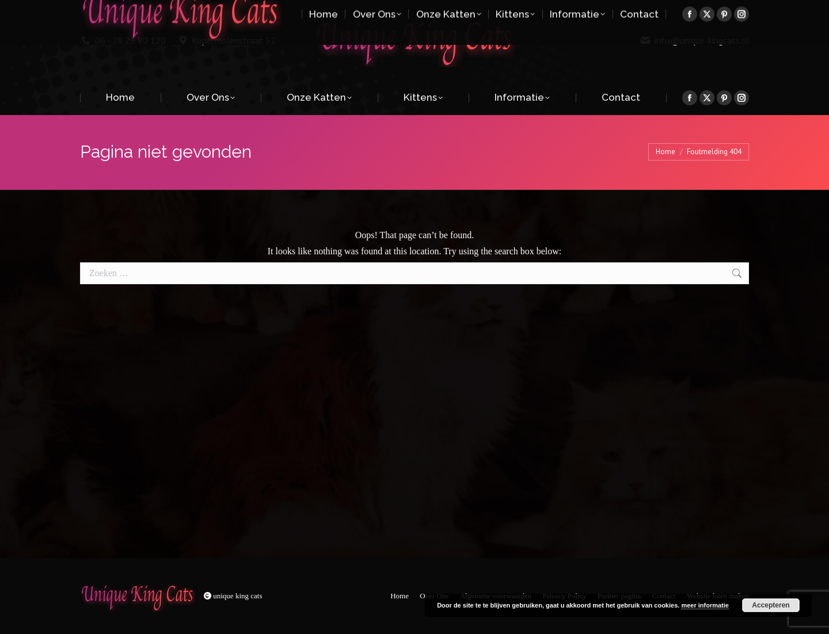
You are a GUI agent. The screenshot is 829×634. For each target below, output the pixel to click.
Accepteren (770, 605)
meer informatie (705, 605)
